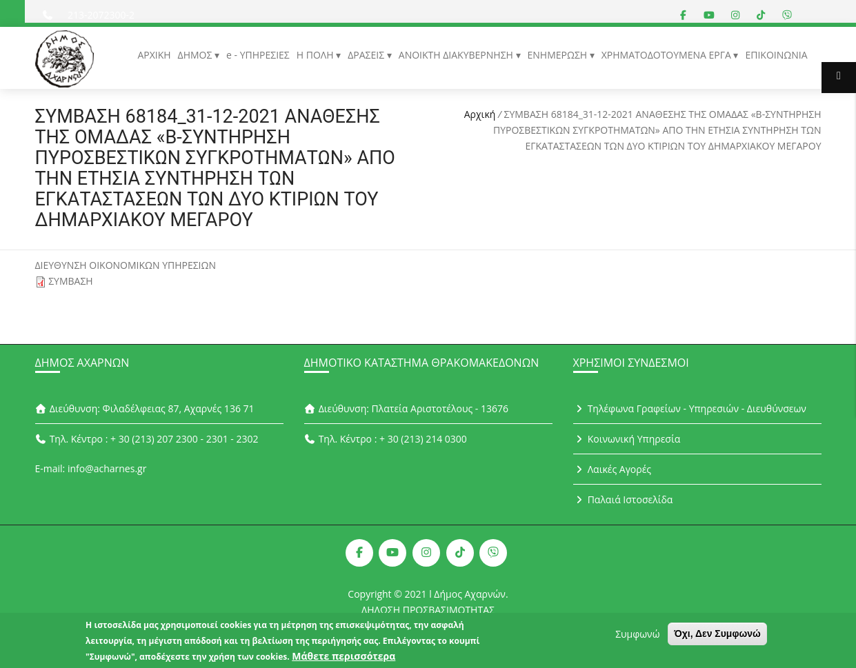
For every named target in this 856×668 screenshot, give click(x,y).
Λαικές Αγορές (612, 469)
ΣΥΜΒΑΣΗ (70, 280)
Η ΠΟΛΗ (316, 54)
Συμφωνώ (637, 636)
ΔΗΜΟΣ (196, 54)
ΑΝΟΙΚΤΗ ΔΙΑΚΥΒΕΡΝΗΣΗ (457, 54)
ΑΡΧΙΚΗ (153, 54)
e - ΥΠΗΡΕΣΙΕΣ (258, 54)
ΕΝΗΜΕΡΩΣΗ (559, 54)
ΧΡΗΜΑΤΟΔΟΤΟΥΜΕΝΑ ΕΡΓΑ (667, 54)
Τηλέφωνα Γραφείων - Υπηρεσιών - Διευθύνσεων (689, 408)
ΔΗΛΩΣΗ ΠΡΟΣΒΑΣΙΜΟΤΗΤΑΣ (428, 609)
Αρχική (480, 114)
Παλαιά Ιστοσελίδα (623, 499)
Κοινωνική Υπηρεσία (627, 438)
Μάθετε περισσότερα (343, 658)
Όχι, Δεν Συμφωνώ (717, 636)
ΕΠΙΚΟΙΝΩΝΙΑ (776, 54)
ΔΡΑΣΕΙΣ (367, 54)
